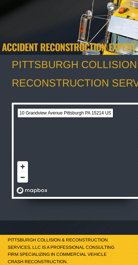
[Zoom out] (22, 177)
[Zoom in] (22, 166)
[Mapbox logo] (32, 190)
